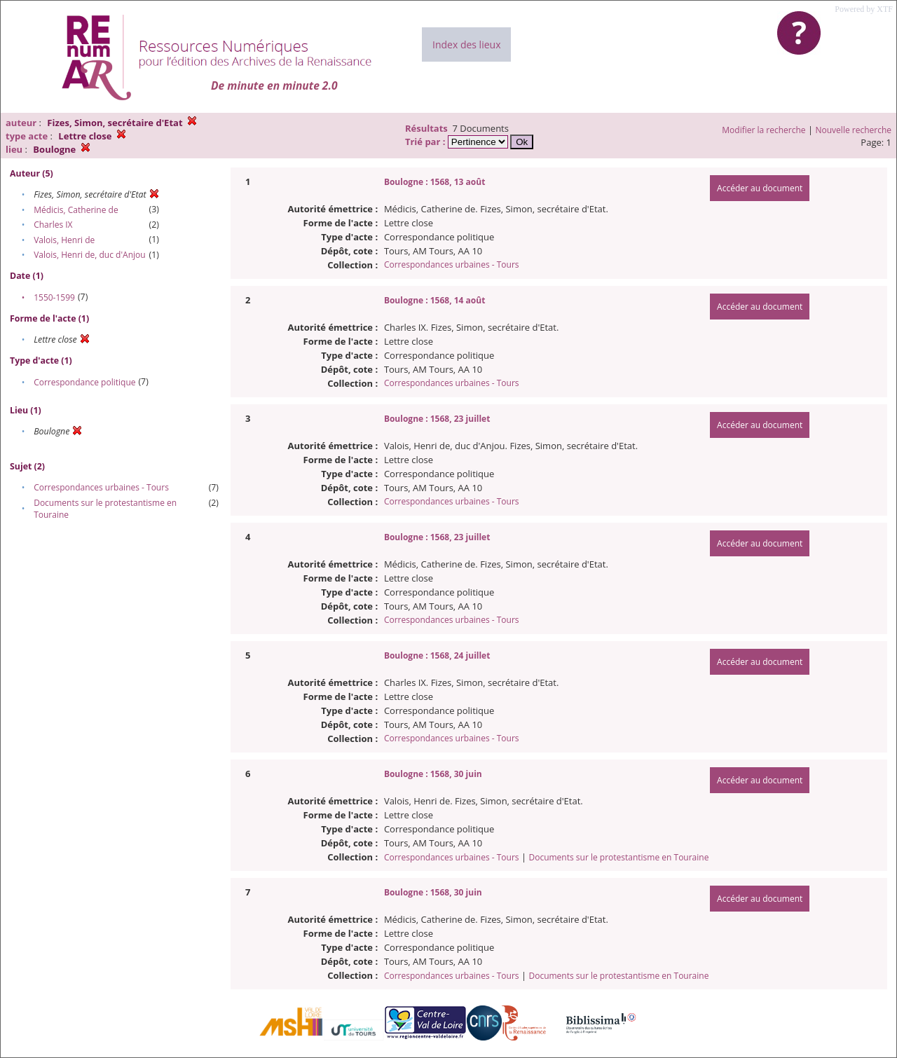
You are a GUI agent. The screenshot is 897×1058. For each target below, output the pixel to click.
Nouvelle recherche (854, 130)
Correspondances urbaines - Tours (101, 487)
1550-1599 (54, 297)
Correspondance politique (84, 382)
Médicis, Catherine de (76, 210)
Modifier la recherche (763, 130)
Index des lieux (466, 44)
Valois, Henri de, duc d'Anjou (89, 255)
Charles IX (53, 225)
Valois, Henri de (64, 240)
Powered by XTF (864, 9)
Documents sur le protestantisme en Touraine (618, 857)
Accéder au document (759, 188)
